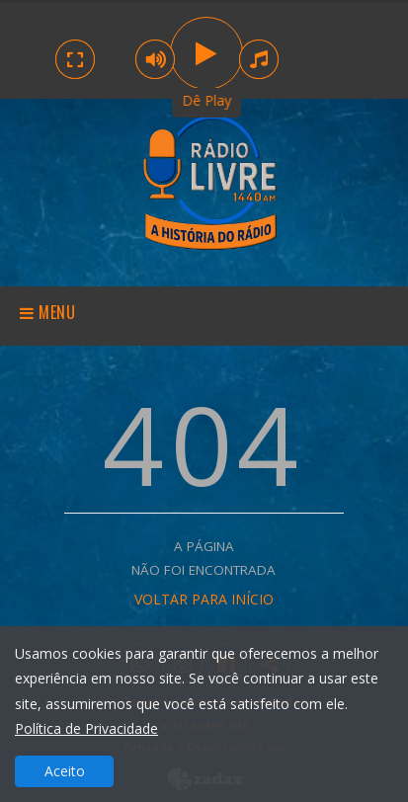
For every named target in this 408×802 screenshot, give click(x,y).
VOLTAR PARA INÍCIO (204, 599)
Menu (48, 312)
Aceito (64, 771)
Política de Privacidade (86, 728)
